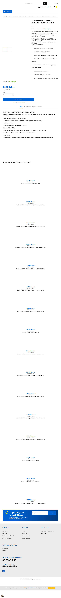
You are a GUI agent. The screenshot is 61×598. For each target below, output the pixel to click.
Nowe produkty (26, 536)
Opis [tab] (21, 107)
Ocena (33, 29)
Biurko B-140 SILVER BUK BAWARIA (30, 460)
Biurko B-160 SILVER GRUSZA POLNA (30, 482)
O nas (23, 531)
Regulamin (5, 548)
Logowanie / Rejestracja (47, 531)
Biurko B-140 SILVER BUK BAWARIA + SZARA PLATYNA (30, 354)
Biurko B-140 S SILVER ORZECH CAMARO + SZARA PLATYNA (30, 247)
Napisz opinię (46, 29)
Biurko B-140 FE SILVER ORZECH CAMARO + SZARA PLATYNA (30, 503)
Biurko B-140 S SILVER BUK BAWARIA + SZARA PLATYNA (30, 205)
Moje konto (44, 533)
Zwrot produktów (7, 538)
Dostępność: (6, 81)
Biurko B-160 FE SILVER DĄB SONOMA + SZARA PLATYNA (30, 418)
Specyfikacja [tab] (27, 107)
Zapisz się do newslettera (16, 514)
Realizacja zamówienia (8, 536)
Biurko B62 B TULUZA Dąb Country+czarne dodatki (30, 290)
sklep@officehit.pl (9, 566)
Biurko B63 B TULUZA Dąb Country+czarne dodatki (30, 396)
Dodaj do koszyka (18, 99)
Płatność (4, 533)
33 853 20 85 (9, 560)
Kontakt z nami (26, 538)
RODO (4, 551)
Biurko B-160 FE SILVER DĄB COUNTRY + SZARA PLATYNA (30, 439)
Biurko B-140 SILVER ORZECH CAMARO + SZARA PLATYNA (30, 226)
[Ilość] (7, 95)
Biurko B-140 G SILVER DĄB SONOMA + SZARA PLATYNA (30, 269)
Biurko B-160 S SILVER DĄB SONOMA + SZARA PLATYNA (30, 375)
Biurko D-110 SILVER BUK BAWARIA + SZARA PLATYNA (30, 311)
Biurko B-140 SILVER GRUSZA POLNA (30, 183)
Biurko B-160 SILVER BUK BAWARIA (30, 333)
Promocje (24, 533)
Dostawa (4, 531)
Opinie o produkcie (37, 107)
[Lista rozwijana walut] (56, 3)
